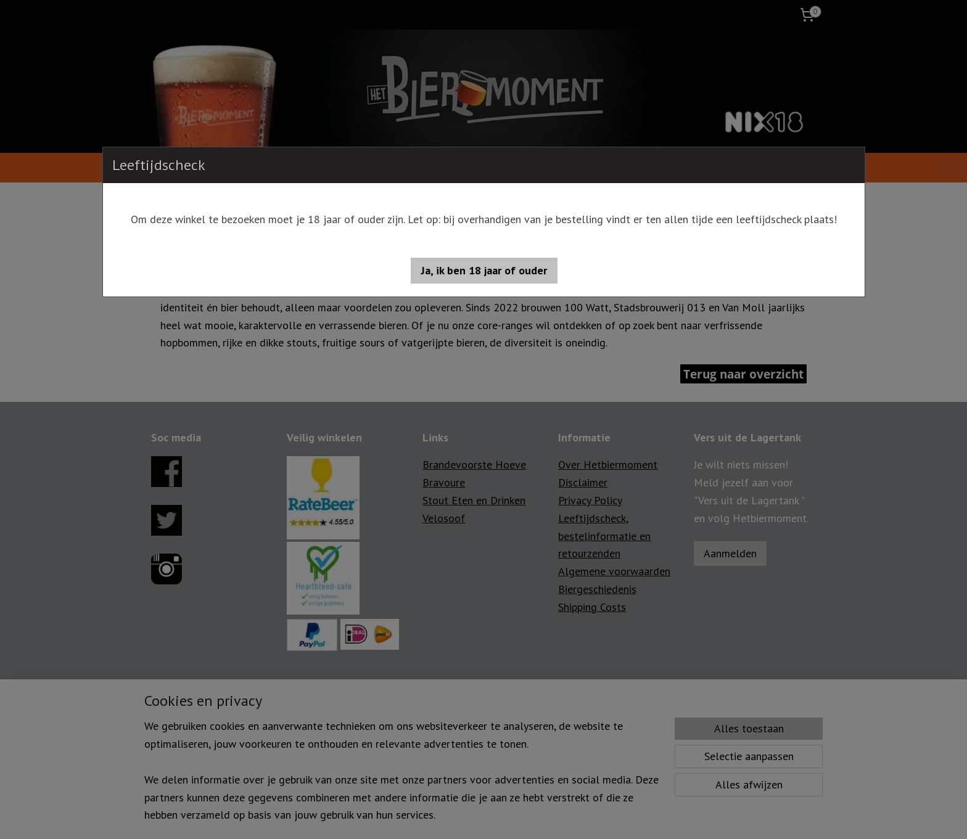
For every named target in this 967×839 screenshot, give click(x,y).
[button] (484, 271)
